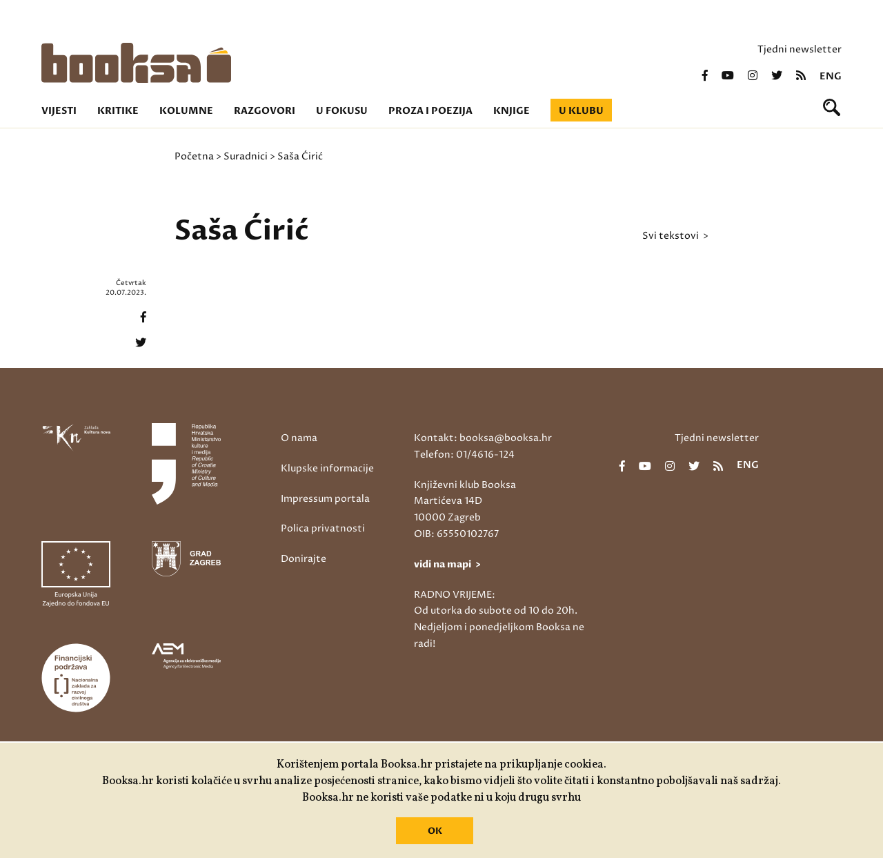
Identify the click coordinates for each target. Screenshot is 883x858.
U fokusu (342, 110)
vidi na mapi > (447, 564)
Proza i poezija (430, 110)
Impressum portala (325, 498)
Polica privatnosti (323, 528)
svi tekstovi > (675, 236)
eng (831, 76)
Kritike (118, 110)
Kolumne (186, 110)
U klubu (581, 110)
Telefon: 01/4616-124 (464, 454)
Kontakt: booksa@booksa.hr (483, 438)
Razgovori (264, 110)
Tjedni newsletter (799, 49)
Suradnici (246, 156)
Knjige (511, 110)
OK (435, 831)
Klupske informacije (327, 468)
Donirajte (303, 558)
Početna (194, 156)
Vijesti (59, 110)
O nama (299, 438)
